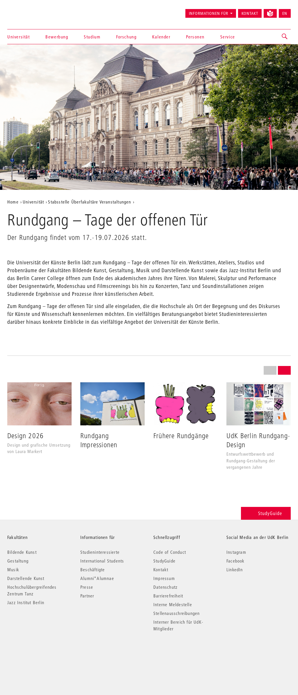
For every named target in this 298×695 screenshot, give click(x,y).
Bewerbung (56, 37)
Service (227, 37)
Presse (86, 587)
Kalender (161, 37)
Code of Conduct (169, 552)
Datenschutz (165, 587)
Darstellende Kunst (26, 578)
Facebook (235, 561)
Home (13, 202)
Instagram (236, 552)
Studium (92, 37)
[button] (285, 36)
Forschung (126, 37)
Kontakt (250, 13)
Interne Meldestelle (172, 604)
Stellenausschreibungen (176, 613)
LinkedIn (234, 569)
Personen (195, 37)
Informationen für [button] (208, 13)
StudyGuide (266, 513)
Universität (18, 37)
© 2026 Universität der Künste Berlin (37, 653)
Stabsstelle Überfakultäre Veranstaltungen (89, 202)
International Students (102, 561)
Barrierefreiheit (168, 596)
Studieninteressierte (100, 552)
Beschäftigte (92, 569)
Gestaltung (18, 561)
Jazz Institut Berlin (25, 602)
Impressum (164, 578)
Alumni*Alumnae (97, 578)
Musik (13, 569)
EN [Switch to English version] (284, 13)
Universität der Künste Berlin (30, 11)
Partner (87, 596)
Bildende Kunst (22, 552)
